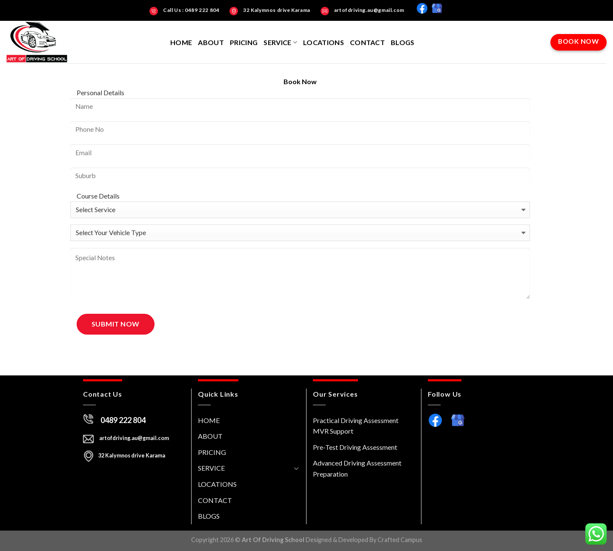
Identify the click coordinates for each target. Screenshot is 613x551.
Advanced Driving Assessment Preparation (357, 468)
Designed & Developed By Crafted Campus (364, 539)
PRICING (244, 42)
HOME (181, 42)
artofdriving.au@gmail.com (133, 438)
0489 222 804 (123, 420)
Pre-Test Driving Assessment (355, 447)
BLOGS (403, 42)
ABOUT (211, 42)
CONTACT (367, 42)
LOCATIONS (323, 42)
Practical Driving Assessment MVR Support (355, 425)
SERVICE (280, 42)
